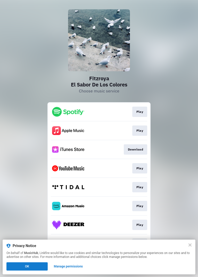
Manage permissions (68, 266)
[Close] (190, 245)
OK (27, 266)
